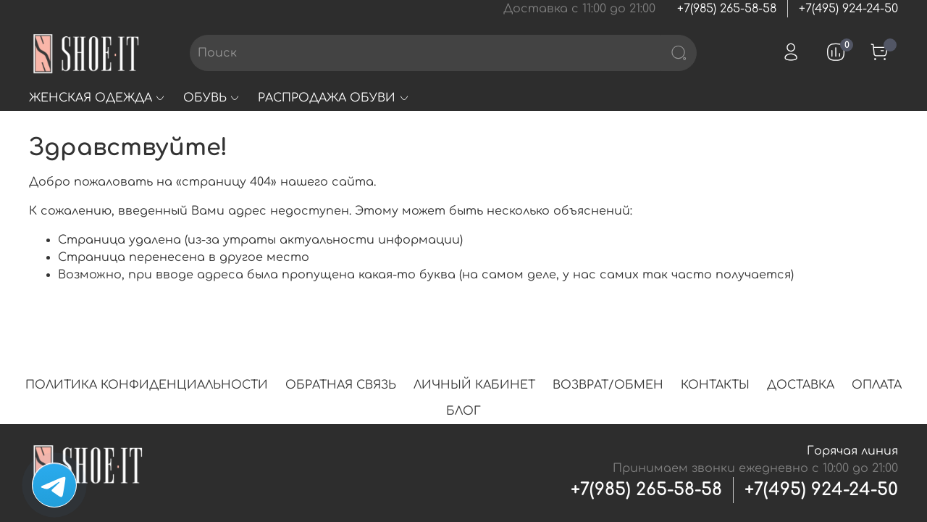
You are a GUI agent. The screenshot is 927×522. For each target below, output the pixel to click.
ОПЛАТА (877, 385)
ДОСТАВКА (800, 385)
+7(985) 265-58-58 (726, 8)
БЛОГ (463, 411)
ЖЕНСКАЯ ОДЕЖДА (97, 97)
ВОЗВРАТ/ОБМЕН (608, 385)
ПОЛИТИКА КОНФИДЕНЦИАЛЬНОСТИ (146, 385)
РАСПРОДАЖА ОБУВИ (333, 97)
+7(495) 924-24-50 (848, 8)
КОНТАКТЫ (715, 385)
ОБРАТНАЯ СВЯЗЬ (340, 385)
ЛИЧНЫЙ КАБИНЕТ (474, 385)
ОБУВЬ (211, 97)
